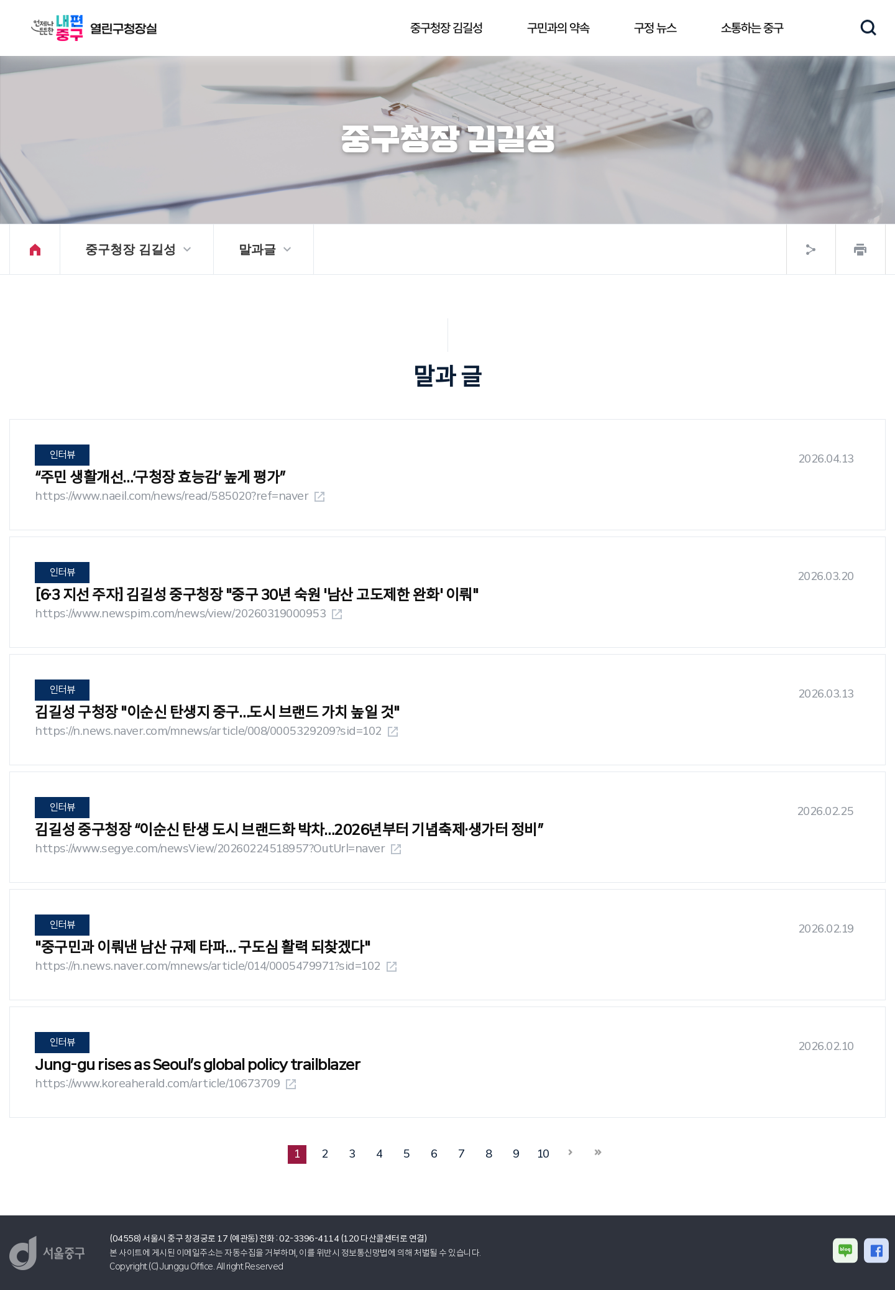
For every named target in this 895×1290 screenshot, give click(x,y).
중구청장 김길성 (446, 28)
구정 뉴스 (655, 28)
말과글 (257, 249)
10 (543, 1153)
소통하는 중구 (752, 28)
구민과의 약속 (558, 28)
